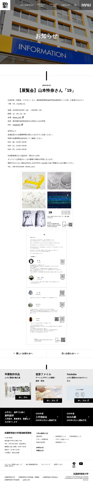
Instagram (16, 125)
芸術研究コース (61, 442)
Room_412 (17, 117)
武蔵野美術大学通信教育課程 (18, 433)
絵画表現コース (61, 436)
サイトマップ (45, 464)
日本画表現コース (75, 436)
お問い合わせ (9, 466)
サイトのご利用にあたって (13, 464)
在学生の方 (40, 447)
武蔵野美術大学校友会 (50, 477)
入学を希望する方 (42, 433)
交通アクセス (58, 464)
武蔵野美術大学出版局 (12, 480)
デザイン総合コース (62, 439)
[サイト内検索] (75, 5)
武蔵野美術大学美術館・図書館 (29, 477)
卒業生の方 (40, 450)
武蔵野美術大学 (10, 477)
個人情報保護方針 (32, 464)
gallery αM (26, 480)
